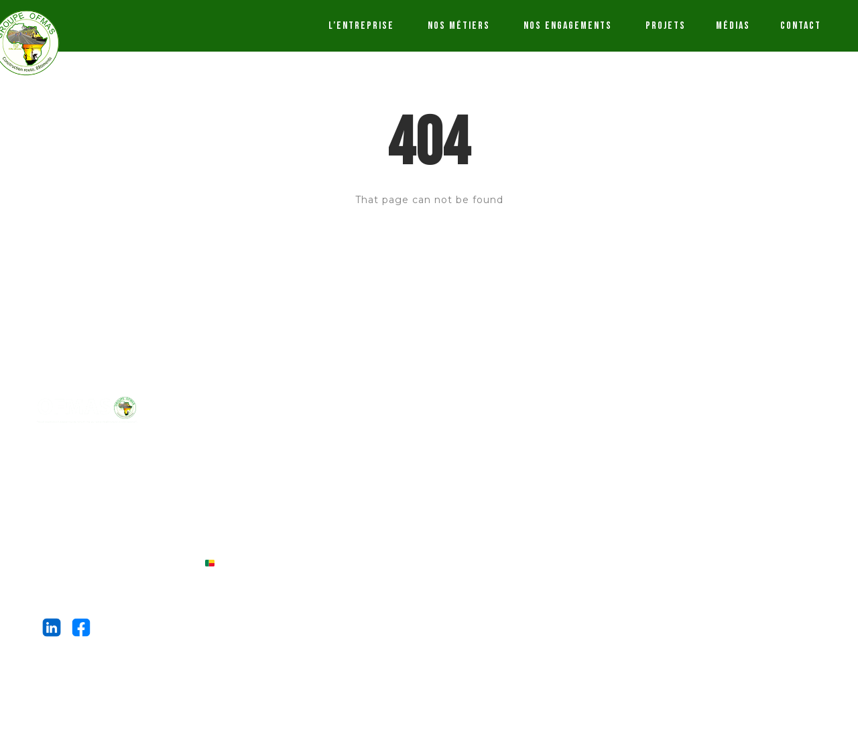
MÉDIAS (733, 25)
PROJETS (666, 25)
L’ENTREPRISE (361, 25)
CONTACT (800, 25)
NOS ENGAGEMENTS (568, 25)
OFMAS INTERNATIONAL (162, 454)
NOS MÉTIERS (459, 25)
